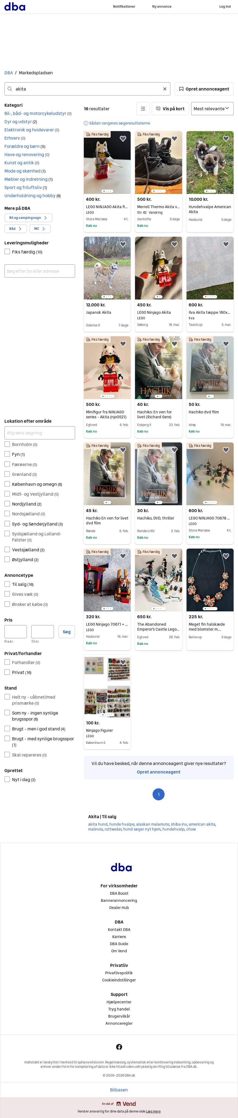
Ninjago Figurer (107, 730)
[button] (204, 88)
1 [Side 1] (159, 794)
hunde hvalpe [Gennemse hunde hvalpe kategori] (121, 824)
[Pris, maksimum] (42, 631)
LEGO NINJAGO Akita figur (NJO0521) (107, 206)
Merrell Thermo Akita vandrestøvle (158, 206)
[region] (107, 162)
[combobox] (87, 88)
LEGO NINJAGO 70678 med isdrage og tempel (210, 518)
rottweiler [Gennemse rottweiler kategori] (113, 829)
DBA (8, 73)
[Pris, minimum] (15, 631)
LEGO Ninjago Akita (158, 312)
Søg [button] (67, 631)
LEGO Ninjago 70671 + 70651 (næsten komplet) (107, 624)
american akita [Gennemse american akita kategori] (202, 824)
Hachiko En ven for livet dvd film (107, 520)
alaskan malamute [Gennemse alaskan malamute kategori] (152, 824)
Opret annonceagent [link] (158, 772)
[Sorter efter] (212, 108)
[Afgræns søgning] (39, 432)
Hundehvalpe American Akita (210, 209)
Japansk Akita (98, 312)
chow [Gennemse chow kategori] (191, 829)
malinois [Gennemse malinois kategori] (95, 829)
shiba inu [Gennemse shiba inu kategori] (179, 824)
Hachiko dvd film (204, 412)
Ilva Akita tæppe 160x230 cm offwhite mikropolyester (210, 312)
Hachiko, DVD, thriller (155, 518)
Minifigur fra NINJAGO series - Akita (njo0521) (106, 414)
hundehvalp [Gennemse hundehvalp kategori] (173, 829)
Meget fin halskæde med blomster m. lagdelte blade (207, 629)
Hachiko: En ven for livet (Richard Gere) (154, 414)
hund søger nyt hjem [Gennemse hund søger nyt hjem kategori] (141, 829)
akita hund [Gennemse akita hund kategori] (97, 824)
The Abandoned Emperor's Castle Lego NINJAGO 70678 (158, 629)
